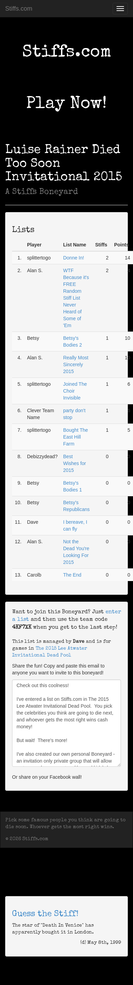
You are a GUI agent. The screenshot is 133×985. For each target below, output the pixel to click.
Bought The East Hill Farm (75, 437)
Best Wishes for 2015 (74, 463)
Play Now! (66, 104)
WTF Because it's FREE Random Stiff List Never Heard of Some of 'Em (76, 298)
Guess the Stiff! (45, 914)
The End (72, 575)
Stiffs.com (18, 8)
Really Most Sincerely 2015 (75, 364)
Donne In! (73, 257)
